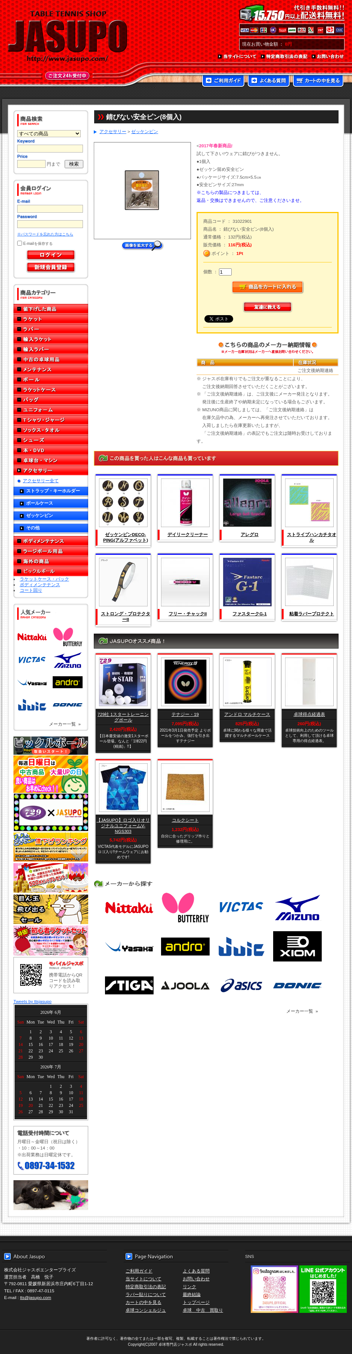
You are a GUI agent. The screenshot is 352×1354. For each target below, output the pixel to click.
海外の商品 (50, 561)
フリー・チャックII (188, 613)
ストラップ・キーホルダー (53, 490)
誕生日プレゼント (50, 878)
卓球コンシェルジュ (146, 1310)
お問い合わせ (328, 56)
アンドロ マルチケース (247, 714)
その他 (33, 527)
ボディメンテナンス (50, 541)
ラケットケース (50, 390)
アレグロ (250, 534)
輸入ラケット (50, 339)
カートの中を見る (318, 81)
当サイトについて (237, 56)
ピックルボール (50, 571)
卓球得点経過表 (309, 714)
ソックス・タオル (50, 430)
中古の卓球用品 (50, 359)
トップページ (196, 1302)
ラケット (50, 319)
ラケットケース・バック (44, 578)
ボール (50, 380)
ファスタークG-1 (249, 613)
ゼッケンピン (39, 515)
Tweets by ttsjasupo (32, 1001)
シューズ (50, 440)
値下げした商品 (50, 309)
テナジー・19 (185, 714)
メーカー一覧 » (65, 723)
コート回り (31, 590)
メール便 (50, 1195)
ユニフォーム (50, 410)
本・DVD (50, 450)
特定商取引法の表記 (284, 56)
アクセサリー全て (41, 480)
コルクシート (185, 820)
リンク (189, 1286)
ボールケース (39, 503)
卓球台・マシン (50, 460)
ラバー (50, 329)
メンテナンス (50, 369)
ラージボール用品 (50, 551)
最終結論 (192, 1294)
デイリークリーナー (187, 534)
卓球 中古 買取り (203, 1310)
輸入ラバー (50, 349)
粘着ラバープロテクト (311, 613)
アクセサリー (50, 470)
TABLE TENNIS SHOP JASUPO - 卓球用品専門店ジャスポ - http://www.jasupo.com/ (67, 36)
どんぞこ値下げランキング (50, 847)
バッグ (50, 400)
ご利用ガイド (223, 81)
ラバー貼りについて (146, 1294)
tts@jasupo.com (35, 1297)
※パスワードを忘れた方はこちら (45, 234)
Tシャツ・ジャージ (50, 420)
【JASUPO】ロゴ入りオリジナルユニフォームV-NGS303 (122, 826)
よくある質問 (269, 81)
